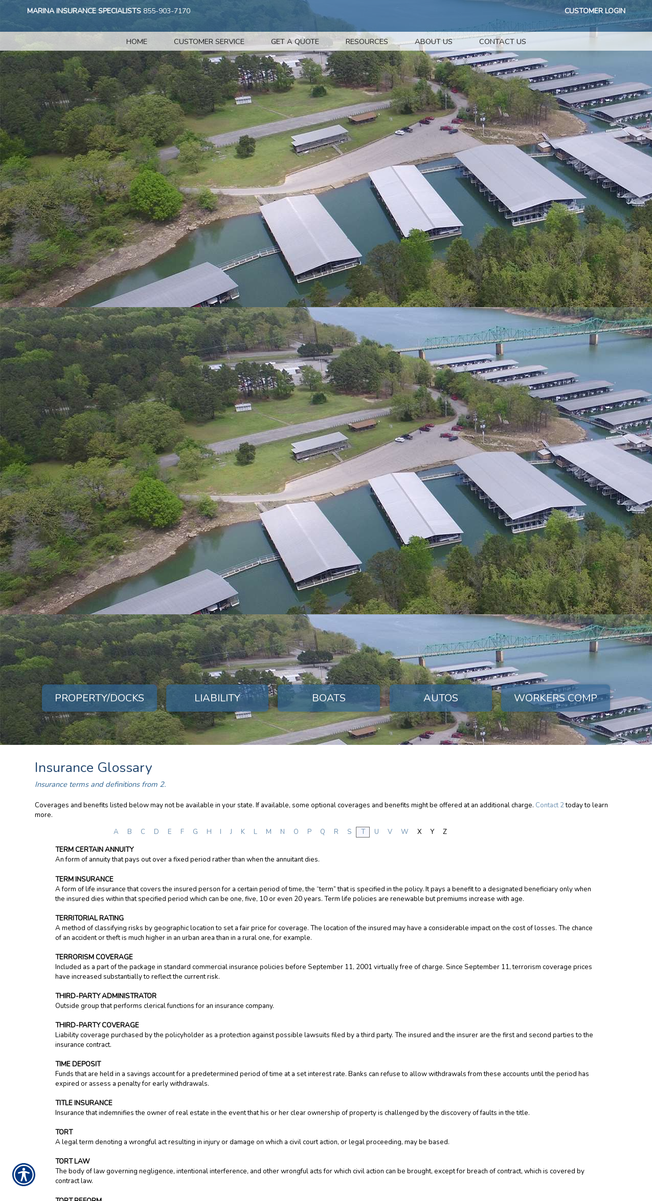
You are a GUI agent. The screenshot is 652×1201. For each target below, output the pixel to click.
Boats (329, 698)
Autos (440, 698)
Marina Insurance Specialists (84, 11)
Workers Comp (555, 698)
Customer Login (595, 11)
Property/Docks (99, 698)
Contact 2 (549, 805)
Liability (217, 698)
